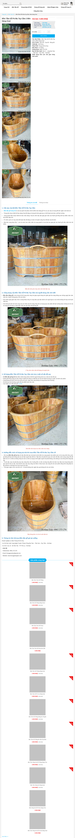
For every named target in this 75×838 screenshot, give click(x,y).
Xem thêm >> (5, 836)
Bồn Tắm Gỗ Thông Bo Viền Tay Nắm (37, 739)
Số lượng (34, 32)
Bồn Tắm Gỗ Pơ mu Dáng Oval (37, 694)
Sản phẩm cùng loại (37, 560)
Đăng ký (66, 4)
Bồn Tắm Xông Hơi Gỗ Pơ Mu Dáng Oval (37, 830)
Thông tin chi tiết (32, 202)
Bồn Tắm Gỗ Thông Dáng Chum (37, 602)
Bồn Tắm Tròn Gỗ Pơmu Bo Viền (37, 648)
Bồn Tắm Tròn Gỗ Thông (37, 580)
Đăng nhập (66, 3)
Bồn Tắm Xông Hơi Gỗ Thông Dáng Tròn (37, 762)
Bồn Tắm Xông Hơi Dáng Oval (37, 785)
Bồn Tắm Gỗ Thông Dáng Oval (37, 671)
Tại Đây (20, 383)
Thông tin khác (43, 202)
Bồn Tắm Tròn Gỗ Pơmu (37, 625)
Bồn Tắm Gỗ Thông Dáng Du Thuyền (37, 716)
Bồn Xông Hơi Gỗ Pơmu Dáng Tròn (37, 807)
